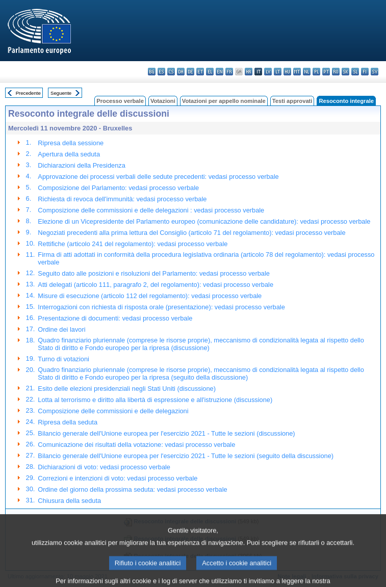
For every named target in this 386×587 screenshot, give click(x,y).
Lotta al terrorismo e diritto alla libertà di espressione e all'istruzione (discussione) (155, 400)
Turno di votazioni (63, 359)
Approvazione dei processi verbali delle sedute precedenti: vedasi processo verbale (158, 176)
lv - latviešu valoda (268, 71)
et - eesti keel (200, 71)
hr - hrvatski (248, 71)
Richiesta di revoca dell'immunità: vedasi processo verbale (122, 199)
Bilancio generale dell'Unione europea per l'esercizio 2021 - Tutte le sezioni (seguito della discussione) (185, 456)
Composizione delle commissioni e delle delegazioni (113, 411)
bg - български (152, 71)
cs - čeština (171, 71)
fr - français (229, 71)
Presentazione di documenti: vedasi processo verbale (115, 318)
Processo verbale (120, 101)
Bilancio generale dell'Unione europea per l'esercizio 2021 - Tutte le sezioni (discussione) (166, 433)
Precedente (28, 93)
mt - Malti (297, 71)
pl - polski (316, 71)
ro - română (336, 71)
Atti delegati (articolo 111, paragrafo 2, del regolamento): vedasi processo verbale (155, 284)
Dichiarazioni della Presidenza (81, 165)
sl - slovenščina (355, 71)
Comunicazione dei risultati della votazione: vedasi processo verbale (136, 444)
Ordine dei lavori (61, 329)
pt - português (326, 71)
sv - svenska (374, 71)
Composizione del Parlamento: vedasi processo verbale (118, 188)
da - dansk (181, 71)
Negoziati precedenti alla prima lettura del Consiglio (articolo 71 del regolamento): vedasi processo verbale (191, 232)
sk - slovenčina (345, 71)
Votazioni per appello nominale (224, 101)
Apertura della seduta (69, 154)
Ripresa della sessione (71, 143)
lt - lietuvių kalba (277, 71)
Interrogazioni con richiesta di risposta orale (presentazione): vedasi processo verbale (161, 307)
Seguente (60, 93)
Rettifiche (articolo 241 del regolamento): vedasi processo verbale (132, 244)
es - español (161, 71)
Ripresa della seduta (67, 422)
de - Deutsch (190, 71)
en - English (219, 71)
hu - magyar (287, 71)
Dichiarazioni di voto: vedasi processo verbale (104, 467)
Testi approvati (292, 101)
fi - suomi (365, 71)
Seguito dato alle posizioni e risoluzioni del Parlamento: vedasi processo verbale (154, 273)
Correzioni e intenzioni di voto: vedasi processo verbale (117, 478)
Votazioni (162, 101)
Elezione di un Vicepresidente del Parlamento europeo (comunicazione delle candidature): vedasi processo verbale (204, 221)
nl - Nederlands (307, 71)
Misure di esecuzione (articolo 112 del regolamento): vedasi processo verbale (150, 296)
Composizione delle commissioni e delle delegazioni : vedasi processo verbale (151, 210)
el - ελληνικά (210, 71)
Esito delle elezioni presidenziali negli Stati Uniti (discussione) (127, 388)
